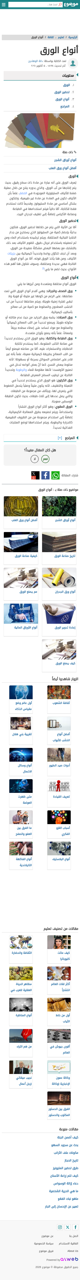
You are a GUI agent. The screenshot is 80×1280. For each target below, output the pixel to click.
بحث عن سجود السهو (64, 1145)
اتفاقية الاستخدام (68, 1243)
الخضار (23, 193)
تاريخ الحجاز (71, 1160)
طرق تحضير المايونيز (65, 1168)
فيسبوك (45, 475)
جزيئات (11, 253)
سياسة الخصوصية (43, 1243)
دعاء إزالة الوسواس (65, 1183)
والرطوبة (21, 370)
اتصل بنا (73, 1236)
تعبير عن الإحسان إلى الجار (61, 1206)
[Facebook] (75, 1227)
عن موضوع (47, 1236)
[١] (43, 268)
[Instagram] (60, 1227)
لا (35, 459)
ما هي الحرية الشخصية (63, 1191)
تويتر (35, 475)
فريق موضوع (46, 1251)
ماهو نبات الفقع (68, 1199)
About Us (72, 1251)
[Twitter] (68, 1227)
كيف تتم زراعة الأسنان (64, 1176)
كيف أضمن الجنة (67, 1137)
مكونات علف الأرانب (66, 1153)
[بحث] (60, 4)
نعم (45, 459)
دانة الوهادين (35, 61)
